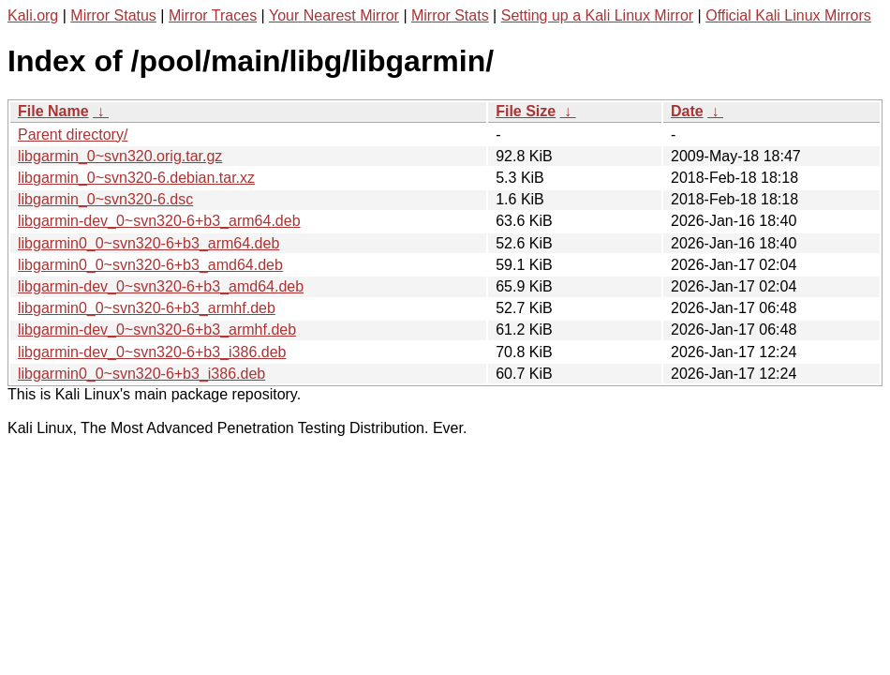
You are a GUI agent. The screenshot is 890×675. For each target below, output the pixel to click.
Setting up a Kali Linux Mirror (597, 15)
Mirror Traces (213, 15)
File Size (526, 111)
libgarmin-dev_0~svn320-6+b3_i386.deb (152, 352)
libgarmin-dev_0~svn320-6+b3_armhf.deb (157, 330)
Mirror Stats (450, 15)
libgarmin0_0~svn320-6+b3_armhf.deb (146, 308)
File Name (53, 111)
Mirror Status (113, 15)
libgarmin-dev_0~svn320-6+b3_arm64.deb (159, 221)
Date (687, 111)
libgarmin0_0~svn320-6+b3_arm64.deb (148, 243)
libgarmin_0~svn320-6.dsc (105, 199)
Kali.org (32, 15)
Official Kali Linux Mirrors (788, 15)
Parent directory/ (72, 134)
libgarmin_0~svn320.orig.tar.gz (120, 156)
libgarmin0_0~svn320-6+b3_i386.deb (141, 374)
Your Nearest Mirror (334, 15)
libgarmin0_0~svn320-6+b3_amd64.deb (150, 265)
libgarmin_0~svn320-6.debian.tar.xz (136, 178)
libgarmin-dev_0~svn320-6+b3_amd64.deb (161, 286)
